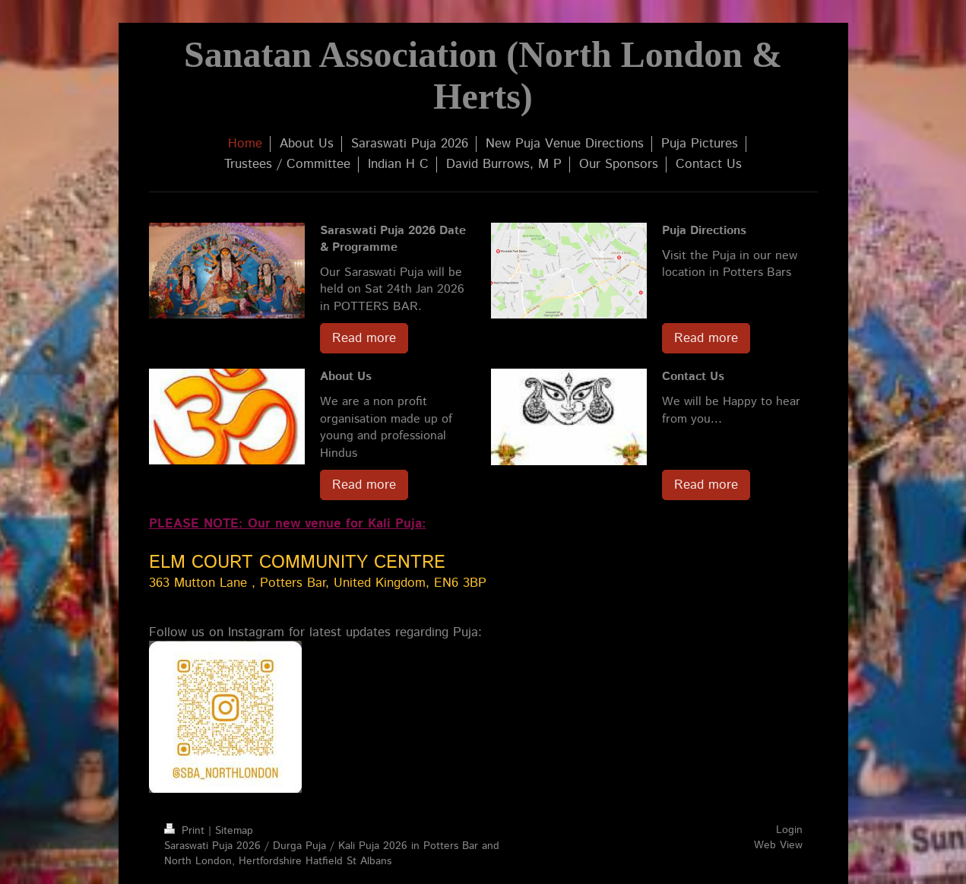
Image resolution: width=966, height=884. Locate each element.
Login (789, 830)
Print (186, 830)
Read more (364, 338)
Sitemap (234, 830)
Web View (778, 845)
